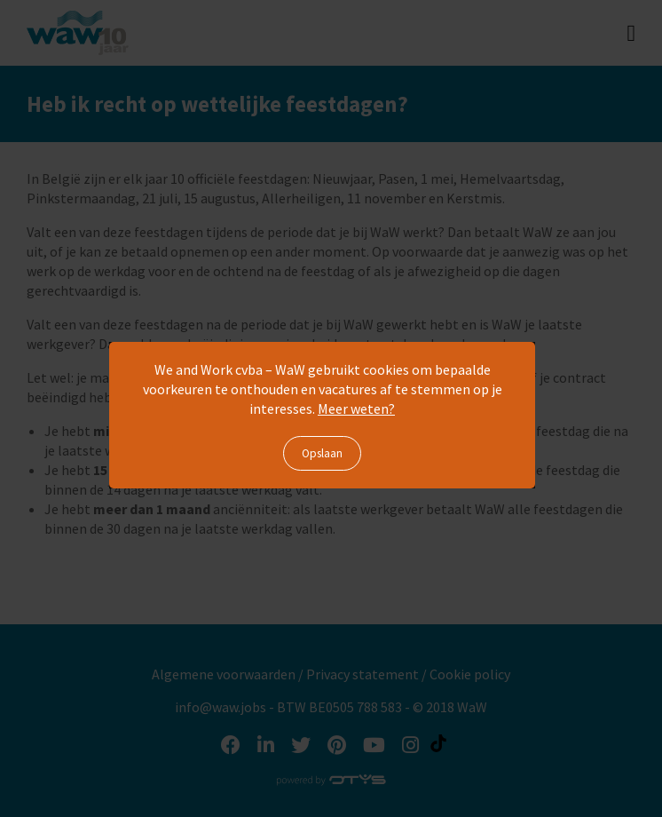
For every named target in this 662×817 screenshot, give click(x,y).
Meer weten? (356, 408)
